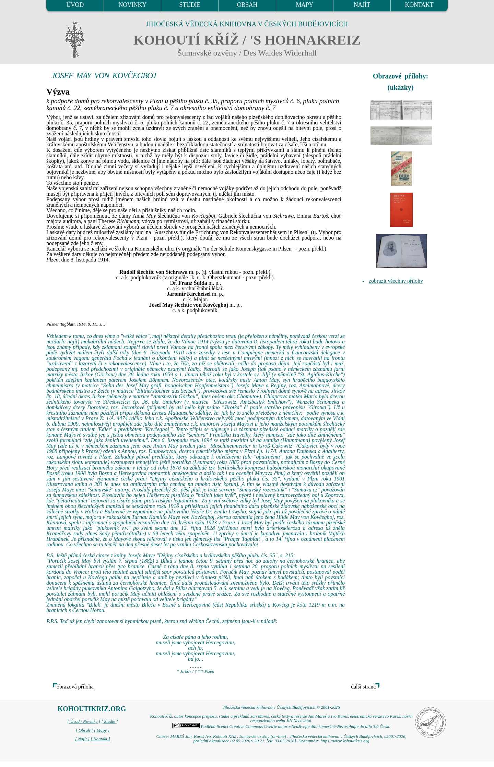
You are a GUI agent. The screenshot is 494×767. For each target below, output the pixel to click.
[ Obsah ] (84, 730)
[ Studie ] (109, 721)
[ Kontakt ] (100, 738)
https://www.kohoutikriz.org (344, 741)
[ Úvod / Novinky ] (83, 721)
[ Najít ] (82, 738)
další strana (363, 687)
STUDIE (190, 4)
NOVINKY (132, 4)
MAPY (304, 4)
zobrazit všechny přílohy (396, 281)
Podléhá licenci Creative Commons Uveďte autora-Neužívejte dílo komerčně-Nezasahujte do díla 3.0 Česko (281, 726)
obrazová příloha (75, 687)
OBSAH (247, 4)
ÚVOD (74, 4)
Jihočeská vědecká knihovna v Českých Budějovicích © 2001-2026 (281, 707)
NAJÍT (362, 4)
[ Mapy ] (102, 730)
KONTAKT (419, 4)
